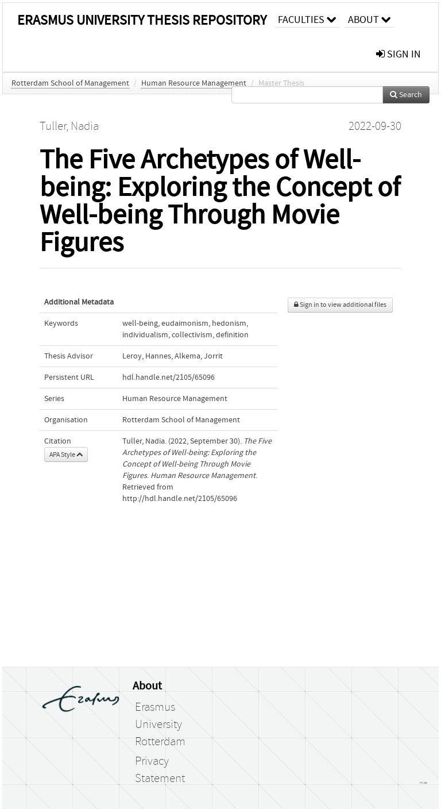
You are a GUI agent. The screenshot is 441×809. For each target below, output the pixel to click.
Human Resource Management (193, 83)
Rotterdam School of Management (70, 83)
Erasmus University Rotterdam (160, 724)
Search (406, 94)
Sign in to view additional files (340, 305)
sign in (398, 54)
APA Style (66, 454)
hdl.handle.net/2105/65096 (168, 377)
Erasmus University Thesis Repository (141, 20)
